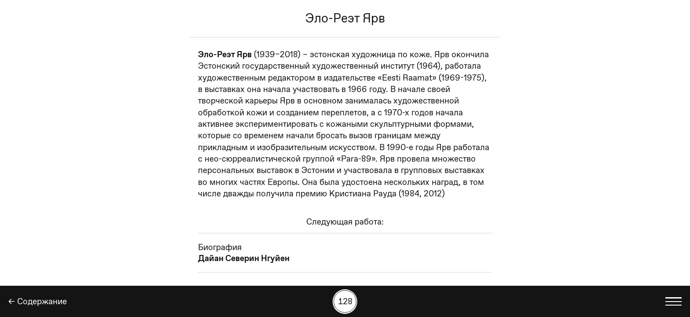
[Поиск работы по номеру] (345, 301)
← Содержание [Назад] (37, 301)
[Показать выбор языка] (673, 301)
